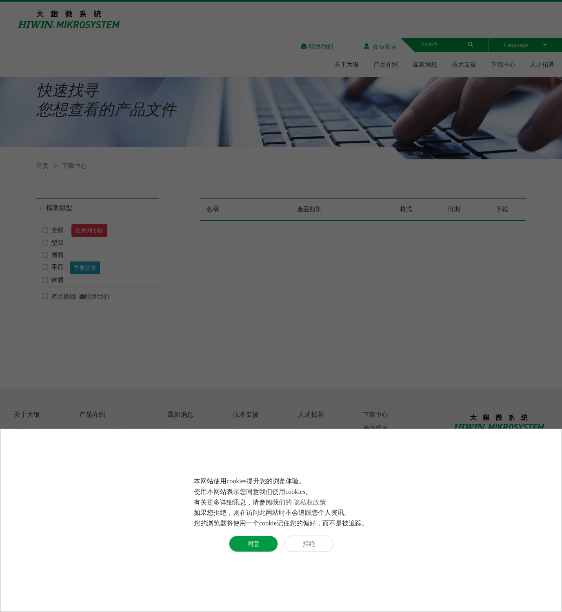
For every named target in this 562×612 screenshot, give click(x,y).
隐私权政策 (309, 502)
